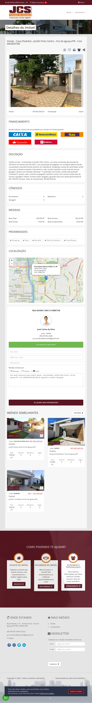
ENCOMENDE (46, 586)
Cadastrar (54, 664)
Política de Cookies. (47, 693)
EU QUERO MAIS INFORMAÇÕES (46, 402)
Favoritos (37, 2)
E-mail (37, 371)
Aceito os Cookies (76, 691)
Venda (69, 12)
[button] (46, 278)
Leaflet (68, 302)
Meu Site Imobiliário (77, 678)
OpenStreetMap (75, 302)
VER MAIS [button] (78, 413)
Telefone (27, 371)
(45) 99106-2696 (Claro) (16, 2)
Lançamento (80, 12)
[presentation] (26, 393)
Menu (81, 2)
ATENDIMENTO (73, 586)
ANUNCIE (19, 584)
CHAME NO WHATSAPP (46, 345)
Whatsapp (15, 371)
